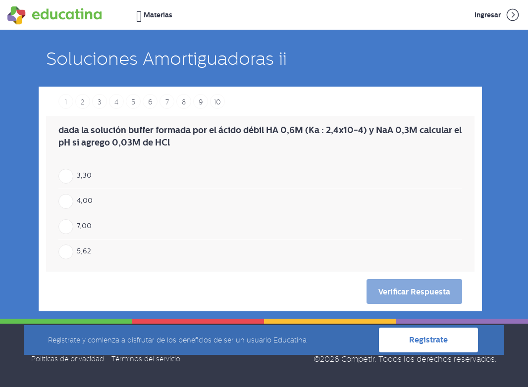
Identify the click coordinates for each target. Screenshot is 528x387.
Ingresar (498, 15)
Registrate (428, 339)
